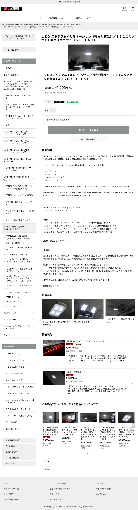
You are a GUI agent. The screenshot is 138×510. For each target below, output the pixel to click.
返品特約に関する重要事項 (56, 120)
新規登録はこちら (50, 286)
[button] (124, 9)
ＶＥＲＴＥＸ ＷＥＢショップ (69, 2)
